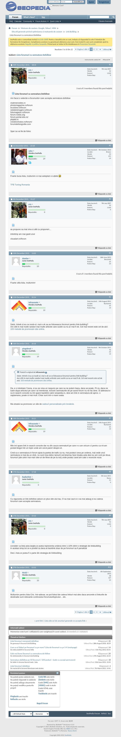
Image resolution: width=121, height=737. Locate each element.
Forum (15, 17)
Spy (43, 17)
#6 (110, 343)
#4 (110, 253)
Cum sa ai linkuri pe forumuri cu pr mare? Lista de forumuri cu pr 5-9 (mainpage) (43, 647)
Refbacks (14, 699)
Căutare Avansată (105, 21)
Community (27, 21)
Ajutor (91, 2)
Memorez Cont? (57, 5)
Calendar (18, 21)
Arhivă (104, 713)
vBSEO (68, 729)
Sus (109, 713)
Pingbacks (14, 696)
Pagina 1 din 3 (83, 49)
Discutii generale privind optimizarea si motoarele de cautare (37, 31)
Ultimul (107, 49)
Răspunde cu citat (103, 141)
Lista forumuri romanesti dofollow (24, 641)
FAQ (11, 21)
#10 (109, 567)
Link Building (71, 31)
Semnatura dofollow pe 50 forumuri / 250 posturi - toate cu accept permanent (42, 660)
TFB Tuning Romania (20, 185)
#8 (110, 472)
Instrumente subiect (92, 60)
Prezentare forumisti (87, 44)
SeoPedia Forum (93, 713)
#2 (110, 145)
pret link (39, 621)
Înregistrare (104, 2)
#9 (110, 515)
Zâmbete (42, 680)
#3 (110, 199)
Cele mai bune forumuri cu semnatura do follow (30, 653)
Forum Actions (40, 21)
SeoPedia (68, 735)
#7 (110, 418)
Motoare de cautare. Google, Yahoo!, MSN (38, 28)
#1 (110, 65)
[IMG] (46, 682)
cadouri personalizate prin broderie (58, 404)
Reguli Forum (42, 703)
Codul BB (42, 677)
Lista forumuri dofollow (20, 666)
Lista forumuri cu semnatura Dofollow (34, 55)
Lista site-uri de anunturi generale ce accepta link (65, 621)
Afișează (106, 60)
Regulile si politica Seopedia (36, 44)
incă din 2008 (43, 39)
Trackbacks (42, 693)
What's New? (29, 17)
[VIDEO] (41, 685)
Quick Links (54, 21)
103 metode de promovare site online (27, 329)
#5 (110, 297)
